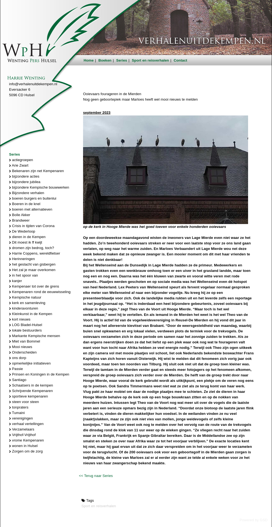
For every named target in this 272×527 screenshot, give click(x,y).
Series (121, 60)
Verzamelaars (21, 429)
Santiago (17, 380)
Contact (180, 60)
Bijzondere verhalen (26, 193)
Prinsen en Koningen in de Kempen (39, 374)
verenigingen (21, 418)
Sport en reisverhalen (150, 60)
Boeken (105, 60)
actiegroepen (21, 160)
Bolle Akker (19, 215)
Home (89, 60)
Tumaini (17, 413)
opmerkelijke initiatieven (30, 363)
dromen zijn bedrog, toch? (31, 248)
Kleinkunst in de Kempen (30, 314)
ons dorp (17, 358)
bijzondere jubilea (24, 182)
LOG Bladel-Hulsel (25, 325)
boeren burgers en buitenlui (32, 198)
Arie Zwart (18, 165)
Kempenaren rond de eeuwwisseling (40, 292)
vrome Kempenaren (26, 440)
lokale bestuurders (25, 330)
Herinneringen (22, 259)
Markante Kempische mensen (34, 336)
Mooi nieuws (20, 347)
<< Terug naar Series (96, 476)
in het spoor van (23, 275)
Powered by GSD (254, 520)
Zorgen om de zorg (26, 451)
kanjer (15, 281)
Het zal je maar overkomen (32, 270)
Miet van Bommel (24, 341)
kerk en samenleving (27, 303)
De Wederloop (22, 231)
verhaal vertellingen (26, 424)
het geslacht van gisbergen (32, 264)
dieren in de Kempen (27, 237)
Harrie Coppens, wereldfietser (34, 253)
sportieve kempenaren (28, 396)
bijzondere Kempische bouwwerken (39, 187)
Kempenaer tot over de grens (34, 286)
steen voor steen (24, 402)
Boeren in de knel (24, 204)
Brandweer (19, 220)
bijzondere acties (24, 176)
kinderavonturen (23, 308)
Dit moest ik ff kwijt (25, 242)
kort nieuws (20, 319)
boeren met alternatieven (30, 209)
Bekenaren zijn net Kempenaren (36, 171)
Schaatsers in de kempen (31, 385)
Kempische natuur (25, 297)
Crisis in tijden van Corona (31, 226)
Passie (16, 369)
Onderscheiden (23, 352)
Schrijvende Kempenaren (31, 391)
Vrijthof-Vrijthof (22, 435)
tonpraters (18, 407)
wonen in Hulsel (23, 446)
